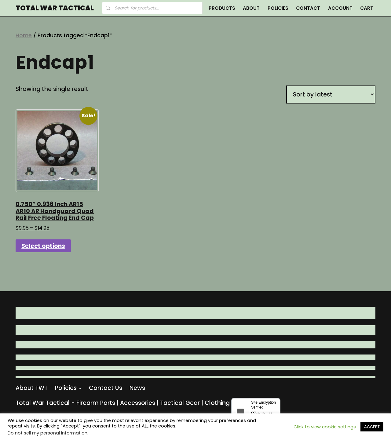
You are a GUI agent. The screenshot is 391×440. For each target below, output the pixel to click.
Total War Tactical (55, 8)
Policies (278, 8)
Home (24, 35)
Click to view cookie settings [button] (325, 427)
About (251, 8)
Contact (308, 8)
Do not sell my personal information (47, 433)
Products (222, 8)
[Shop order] (330, 94)
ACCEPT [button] (372, 427)
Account (340, 8)
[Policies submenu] (80, 388)
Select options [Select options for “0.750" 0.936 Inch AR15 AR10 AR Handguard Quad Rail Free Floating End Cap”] (43, 246)
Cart (366, 8)
